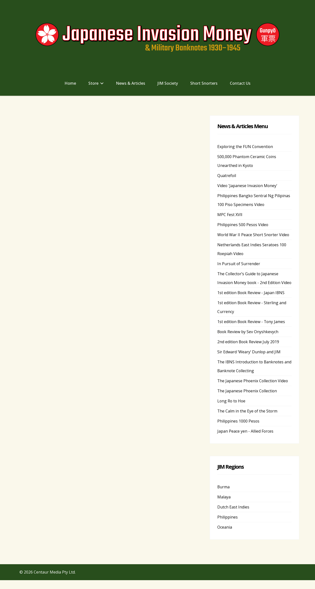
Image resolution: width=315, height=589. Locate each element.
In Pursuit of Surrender (238, 263)
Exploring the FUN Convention (245, 146)
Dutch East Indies (233, 516)
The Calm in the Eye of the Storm (247, 420)
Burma (223, 495)
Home (70, 83)
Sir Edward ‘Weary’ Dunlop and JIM (249, 360)
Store (93, 83)
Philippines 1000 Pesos (238, 430)
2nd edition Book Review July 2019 (248, 350)
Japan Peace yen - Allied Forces (245, 440)
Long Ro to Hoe (231, 409)
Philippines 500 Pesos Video (243, 224)
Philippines (227, 526)
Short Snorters (204, 83)
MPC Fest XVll (229, 214)
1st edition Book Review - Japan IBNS (251, 301)
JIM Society (168, 83)
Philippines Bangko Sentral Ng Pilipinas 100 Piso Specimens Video (254, 200)
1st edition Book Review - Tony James (251, 330)
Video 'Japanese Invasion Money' (247, 185)
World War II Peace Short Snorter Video (253, 234)
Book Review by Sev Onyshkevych (248, 340)
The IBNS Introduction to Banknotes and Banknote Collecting (251, 375)
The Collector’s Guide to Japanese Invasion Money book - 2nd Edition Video (249, 282)
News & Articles (130, 83)
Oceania (224, 536)
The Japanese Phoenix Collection (247, 399)
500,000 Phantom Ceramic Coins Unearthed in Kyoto (247, 161)
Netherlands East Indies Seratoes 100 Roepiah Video (251, 249)
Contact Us (240, 83)
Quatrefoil (226, 175)
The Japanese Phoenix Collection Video (253, 389)
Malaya (224, 505)
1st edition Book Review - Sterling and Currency (252, 316)
